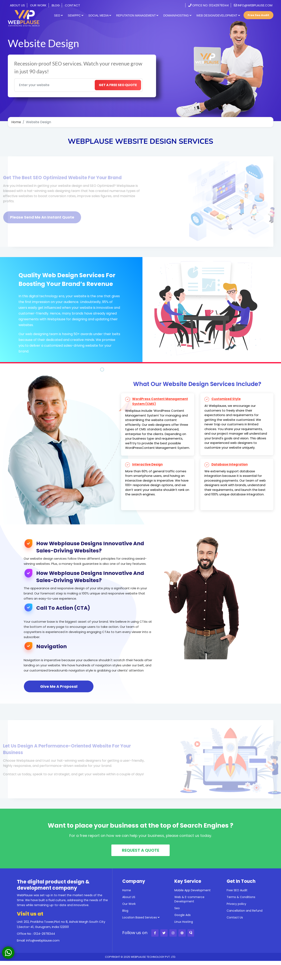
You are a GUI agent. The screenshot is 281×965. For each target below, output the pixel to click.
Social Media (99, 15)
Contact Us (235, 917)
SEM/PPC (75, 15)
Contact (72, 5)
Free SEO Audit (237, 890)
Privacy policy (236, 904)
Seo (177, 908)
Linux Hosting (183, 922)
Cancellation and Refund (244, 911)
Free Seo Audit (258, 15)
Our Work (38, 5)
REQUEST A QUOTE (140, 850)
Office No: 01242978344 (208, 5)
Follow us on (134, 933)
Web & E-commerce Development (189, 899)
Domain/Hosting (177, 15)
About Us (17, 5)
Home (16, 122)
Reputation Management (137, 15)
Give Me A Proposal (58, 686)
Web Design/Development (218, 15)
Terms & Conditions (241, 897)
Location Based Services (141, 917)
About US (128, 897)
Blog (56, 5)
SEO (58, 15)
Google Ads (182, 915)
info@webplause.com (253, 5)
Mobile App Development (192, 890)
